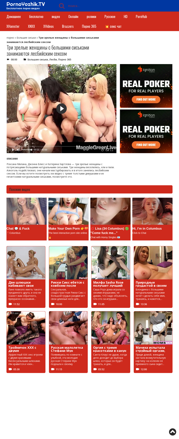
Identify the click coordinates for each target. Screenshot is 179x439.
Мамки (49, 407)
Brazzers (68, 26)
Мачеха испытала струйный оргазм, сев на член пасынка (152, 350)
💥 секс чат (113, 26)
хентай (49, 419)
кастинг (83, 401)
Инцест (49, 401)
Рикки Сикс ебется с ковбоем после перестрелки (67, 285)
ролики (91, 16)
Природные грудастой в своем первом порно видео (153, 285)
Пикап (82, 413)
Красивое (117, 401)
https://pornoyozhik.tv (28, 431)
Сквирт (149, 413)
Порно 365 (89, 26)
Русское (110, 16)
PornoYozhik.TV (25, 4)
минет (115, 407)
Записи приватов (122, 395)
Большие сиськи (26, 37)
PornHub (141, 16)
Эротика (83, 419)
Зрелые (16, 401)
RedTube (17, 390)
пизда (48, 413)
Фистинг (17, 419)
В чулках (17, 395)
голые (48, 395)
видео (56, 16)
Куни (148, 401)
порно (10, 37)
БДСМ (115, 390)
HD (125, 16)
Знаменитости (153, 395)
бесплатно (36, 16)
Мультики (151, 407)
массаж (82, 407)
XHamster (13, 26)
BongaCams (52, 390)
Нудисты (17, 413)
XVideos (48, 26)
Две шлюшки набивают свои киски (21, 285)
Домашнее (13, 16)
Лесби (53, 59)
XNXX (31, 26)
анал (81, 390)
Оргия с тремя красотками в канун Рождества (109, 350)
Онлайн (73, 16)
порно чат (151, 419)
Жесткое (83, 395)
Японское (117, 419)
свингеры (117, 413)
